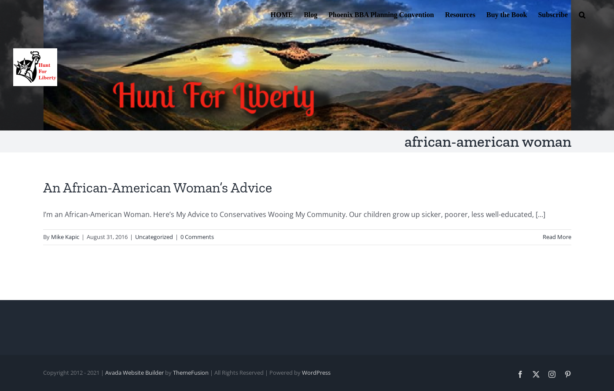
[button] (582, 14)
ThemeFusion (191, 373)
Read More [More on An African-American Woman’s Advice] (557, 237)
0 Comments (197, 237)
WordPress (316, 373)
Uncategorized (154, 237)
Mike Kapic (65, 237)
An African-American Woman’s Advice (157, 187)
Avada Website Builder (134, 373)
